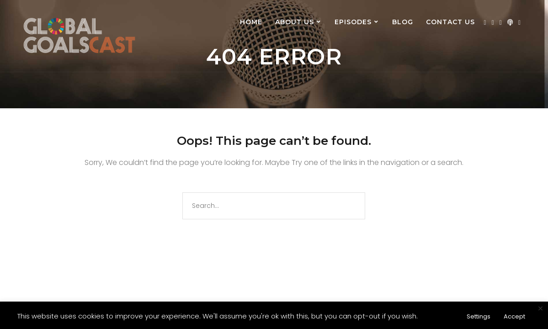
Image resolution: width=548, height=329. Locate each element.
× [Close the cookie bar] (540, 309)
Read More (439, 316)
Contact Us (450, 22)
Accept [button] (514, 316)
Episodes (353, 22)
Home (251, 22)
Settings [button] (478, 316)
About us (294, 22)
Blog (402, 22)
